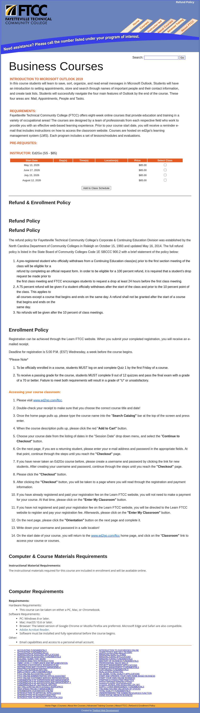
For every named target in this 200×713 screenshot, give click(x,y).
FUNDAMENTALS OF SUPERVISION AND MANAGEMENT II (44, 682)
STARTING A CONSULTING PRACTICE (116, 680)
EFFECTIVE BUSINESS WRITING (32, 670)
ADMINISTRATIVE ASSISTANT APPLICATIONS (38, 655)
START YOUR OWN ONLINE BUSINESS (117, 678)
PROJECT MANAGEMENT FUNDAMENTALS (119, 667)
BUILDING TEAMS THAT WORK (31, 659)
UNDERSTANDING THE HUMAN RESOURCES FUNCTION (125, 693)
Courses (62, 705)
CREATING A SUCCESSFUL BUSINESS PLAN (37, 665)
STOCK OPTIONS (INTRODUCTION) (115, 682)
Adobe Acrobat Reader (34, 629)
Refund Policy (185, 2)
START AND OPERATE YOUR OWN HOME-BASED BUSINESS (127, 676)
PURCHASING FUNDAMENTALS (113, 670)
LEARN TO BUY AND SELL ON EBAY (115, 652)
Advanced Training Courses (100, 705)
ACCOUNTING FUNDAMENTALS (32, 650)
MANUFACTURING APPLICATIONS (115, 657)
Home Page (50, 705)
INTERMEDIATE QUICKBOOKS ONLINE (35, 691)
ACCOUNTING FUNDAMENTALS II (32, 652)
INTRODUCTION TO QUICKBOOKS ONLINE (119, 650)
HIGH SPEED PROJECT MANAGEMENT (35, 689)
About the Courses (77, 705)
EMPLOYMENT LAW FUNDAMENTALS (34, 672)
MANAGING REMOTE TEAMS (112, 655)
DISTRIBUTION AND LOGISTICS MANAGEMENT (39, 667)
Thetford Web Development (105, 710)
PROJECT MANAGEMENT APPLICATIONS (118, 665)
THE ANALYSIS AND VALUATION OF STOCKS (119, 689)
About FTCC (121, 705)
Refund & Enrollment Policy (142, 705)
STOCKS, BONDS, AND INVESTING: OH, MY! (119, 685)
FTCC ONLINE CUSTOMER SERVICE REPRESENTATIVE (43, 678)
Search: (138, 57)
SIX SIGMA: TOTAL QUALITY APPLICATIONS (119, 674)
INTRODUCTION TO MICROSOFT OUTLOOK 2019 (39, 697)
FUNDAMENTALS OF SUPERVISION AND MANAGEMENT (43, 680)
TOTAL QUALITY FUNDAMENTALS (114, 691)
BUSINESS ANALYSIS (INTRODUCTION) (35, 661)
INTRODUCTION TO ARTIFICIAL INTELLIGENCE (39, 693)
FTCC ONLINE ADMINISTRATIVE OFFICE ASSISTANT (41, 676)
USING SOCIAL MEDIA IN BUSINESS (115, 695)
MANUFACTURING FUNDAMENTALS (115, 659)
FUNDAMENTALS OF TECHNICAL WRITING (37, 685)
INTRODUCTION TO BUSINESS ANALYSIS (36, 695)
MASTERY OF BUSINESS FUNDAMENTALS (118, 661)
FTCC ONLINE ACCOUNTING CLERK (34, 674)
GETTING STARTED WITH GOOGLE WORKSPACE (40, 687)
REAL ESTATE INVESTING (111, 672)
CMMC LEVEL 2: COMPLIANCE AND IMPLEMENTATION (42, 663)
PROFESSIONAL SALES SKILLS (113, 663)
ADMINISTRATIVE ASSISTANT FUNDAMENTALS (39, 657)
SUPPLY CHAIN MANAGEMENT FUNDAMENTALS (121, 687)
